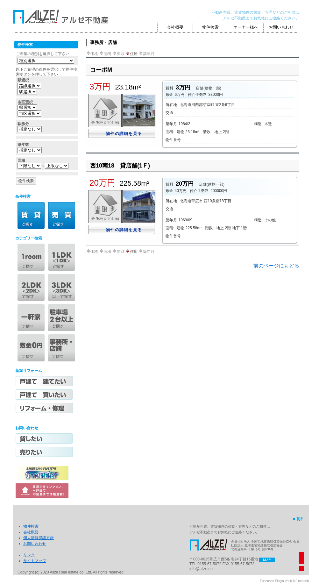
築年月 (146, 54)
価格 (92, 54)
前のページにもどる (276, 265)
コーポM (101, 70)
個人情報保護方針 (38, 538)
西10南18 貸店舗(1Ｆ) (120, 165)
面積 (105, 54)
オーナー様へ (245, 27)
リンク (29, 555)
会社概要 (175, 27)
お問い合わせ (281, 27)
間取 (118, 54)
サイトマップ (34, 561)
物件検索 (210, 27)
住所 (131, 54)
